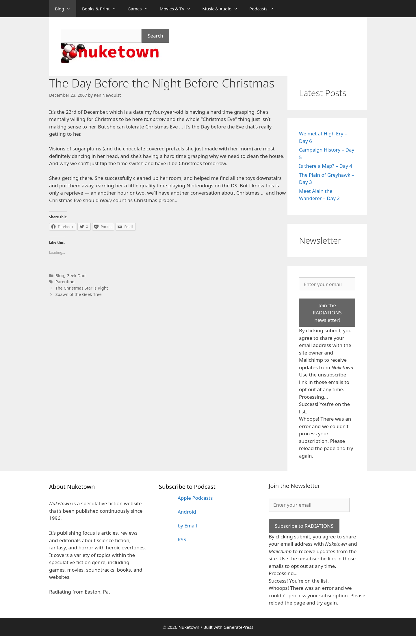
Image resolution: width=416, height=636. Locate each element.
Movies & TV (178, 8)
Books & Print (102, 8)
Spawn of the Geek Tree (78, 294)
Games (141, 8)
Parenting (65, 281)
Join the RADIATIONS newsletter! (327, 312)
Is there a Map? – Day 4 (325, 166)
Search (155, 35)
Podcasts (264, 8)
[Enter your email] (327, 284)
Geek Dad (76, 275)
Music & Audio (223, 8)
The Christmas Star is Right (81, 288)
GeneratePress (238, 627)
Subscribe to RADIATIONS (304, 526)
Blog (65, 8)
